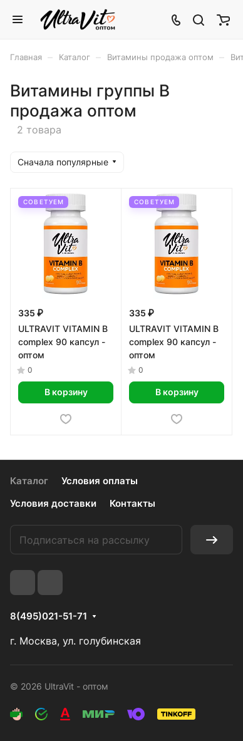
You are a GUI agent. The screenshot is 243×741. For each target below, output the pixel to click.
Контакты (132, 503)
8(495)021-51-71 (48, 616)
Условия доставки (53, 503)
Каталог (29, 481)
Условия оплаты (99, 481)
